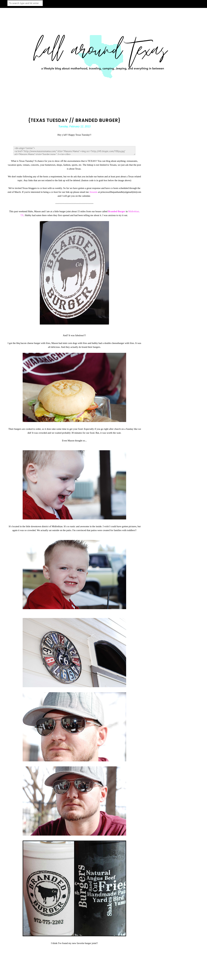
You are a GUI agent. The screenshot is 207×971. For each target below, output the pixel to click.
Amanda (93, 192)
